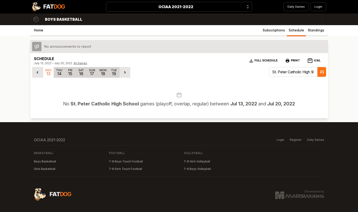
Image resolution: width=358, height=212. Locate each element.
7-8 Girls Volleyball (197, 161)
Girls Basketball (44, 169)
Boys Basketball (45, 161)
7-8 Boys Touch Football (126, 161)
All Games (80, 63)
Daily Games (296, 6)
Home (38, 30)
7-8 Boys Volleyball (197, 169)
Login (318, 6)
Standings (316, 30)
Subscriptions (274, 30)
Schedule (296, 30)
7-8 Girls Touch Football (125, 169)
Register (295, 139)
